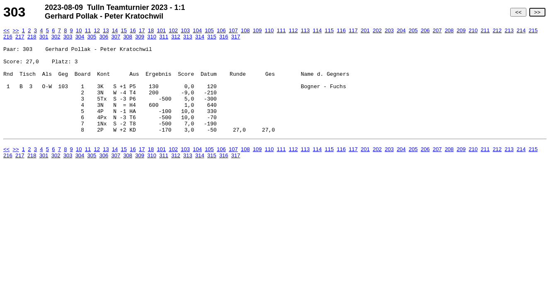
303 (68, 37)
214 (521, 30)
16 (133, 30)
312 (175, 37)
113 (305, 30)
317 (235, 37)
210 (473, 30)
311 (163, 37)
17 (142, 30)
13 (106, 30)
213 (509, 30)
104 (197, 30)
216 (7, 37)
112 (293, 30)
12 (96, 30)
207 (437, 30)
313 (187, 37)
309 (139, 37)
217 (19, 37)
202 (377, 30)
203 (389, 30)
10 (79, 30)
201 (365, 30)
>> (537, 12)
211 (485, 30)
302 (56, 37)
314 (199, 37)
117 (353, 30)
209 (461, 30)
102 (173, 30)
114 (317, 30)
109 (257, 30)
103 (185, 30)
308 (127, 37)
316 (223, 37)
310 (151, 37)
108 (245, 30)
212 (497, 30)
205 (413, 30)
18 (151, 30)
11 (88, 30)
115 (329, 30)
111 (281, 30)
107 (233, 30)
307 (115, 37)
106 (221, 30)
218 (31, 37)
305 (92, 37)
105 (209, 30)
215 (533, 30)
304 (80, 37)
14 (115, 30)
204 (401, 30)
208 (449, 30)
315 (211, 37)
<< (518, 12)
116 (341, 30)
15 (124, 30)
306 (104, 37)
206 (425, 30)
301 (43, 37)
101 (161, 30)
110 (269, 30)
